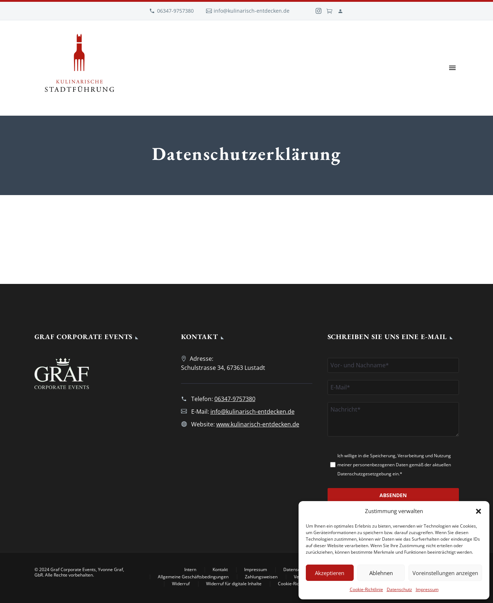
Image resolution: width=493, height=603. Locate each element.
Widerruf (181, 583)
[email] (393, 387)
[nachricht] (393, 419)
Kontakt (220, 569)
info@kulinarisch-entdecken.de (251, 10)
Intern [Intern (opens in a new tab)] (190, 569)
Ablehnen (381, 573)
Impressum (427, 589)
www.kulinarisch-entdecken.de (257, 424)
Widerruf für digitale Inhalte (234, 583)
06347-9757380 (175, 10)
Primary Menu (452, 68)
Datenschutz (399, 589)
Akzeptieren (329, 573)
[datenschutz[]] (333, 464)
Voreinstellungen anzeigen (445, 573)
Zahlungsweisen (261, 576)
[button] (478, 511)
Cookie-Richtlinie (366, 589)
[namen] (393, 365)
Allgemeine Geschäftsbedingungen (193, 576)
